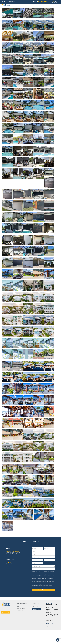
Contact (3, 1)
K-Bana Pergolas (48, 7)
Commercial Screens (22, 619)
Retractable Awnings (40, 10)
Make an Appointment (11, 1)
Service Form (21, 623)
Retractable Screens (28, 7)
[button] (2, 625)
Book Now (20, 7)
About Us (14, 7)
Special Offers (36, 616)
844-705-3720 (55, 2)
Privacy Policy (36, 619)
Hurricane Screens (39, 7)
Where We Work (21, 621)
